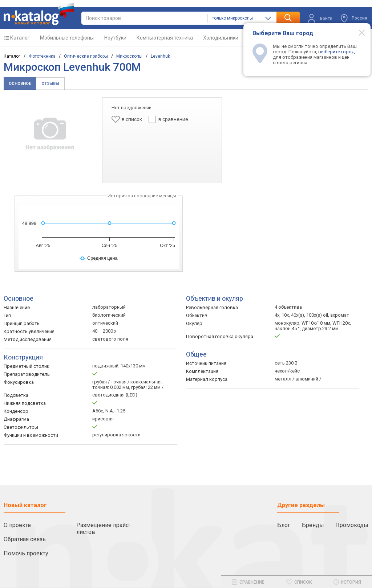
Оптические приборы (86, 56)
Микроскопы (129, 56)
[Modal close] (358, 32)
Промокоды (351, 525)
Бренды (313, 525)
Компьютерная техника (165, 38)
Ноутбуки (115, 38)
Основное (20, 83)
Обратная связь (25, 539)
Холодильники (220, 38)
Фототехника (42, 56)
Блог (283, 525)
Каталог (20, 38)
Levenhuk (160, 56)
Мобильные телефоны (67, 38)
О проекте (17, 525)
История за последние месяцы (142, 195)
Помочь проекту (26, 553)
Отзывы (50, 83)
